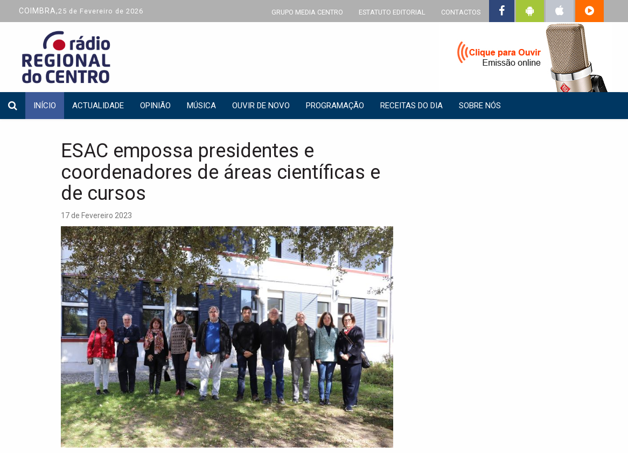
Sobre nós (480, 105)
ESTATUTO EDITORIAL (392, 12)
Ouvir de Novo (261, 105)
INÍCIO (44, 105)
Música (201, 105)
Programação (335, 105)
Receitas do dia (411, 105)
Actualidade (98, 105)
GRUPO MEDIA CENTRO (307, 12)
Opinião (155, 105)
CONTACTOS (460, 12)
